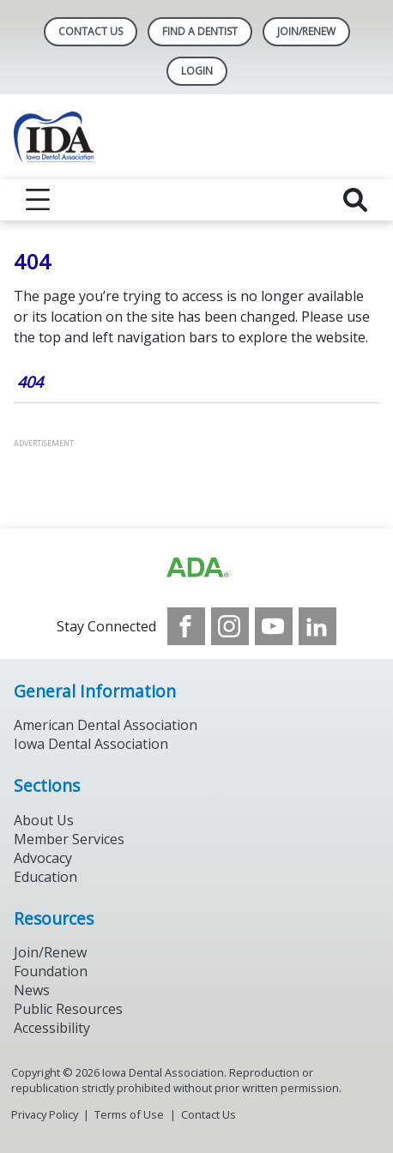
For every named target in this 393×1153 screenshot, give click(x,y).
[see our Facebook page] (186, 626)
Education (45, 876)
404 (30, 381)
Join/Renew (306, 31)
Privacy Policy (44, 1114)
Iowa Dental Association (91, 743)
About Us (44, 820)
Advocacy (43, 857)
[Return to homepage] (196, 137)
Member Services (69, 839)
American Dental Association (105, 724)
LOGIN (197, 70)
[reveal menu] (38, 199)
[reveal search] (355, 199)
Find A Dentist (200, 31)
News (32, 990)
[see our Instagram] (230, 626)
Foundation (51, 971)
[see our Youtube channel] (274, 626)
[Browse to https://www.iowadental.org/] (196, 568)
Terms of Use (129, 1114)
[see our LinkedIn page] (317, 626)
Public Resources (68, 1008)
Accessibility (52, 1027)
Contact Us (90, 31)
